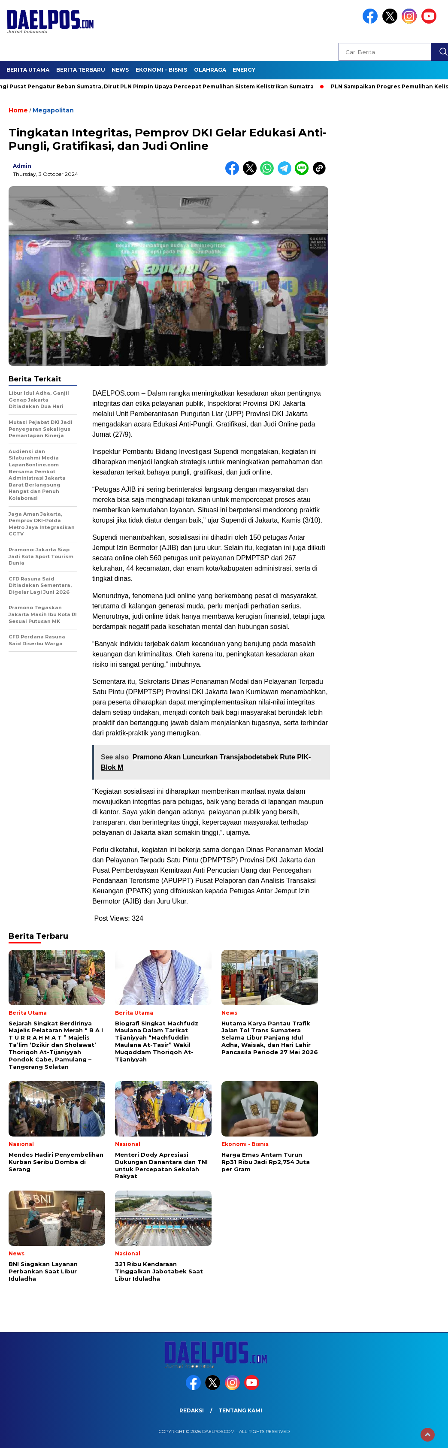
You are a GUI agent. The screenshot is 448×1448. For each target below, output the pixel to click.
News (120, 70)
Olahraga (210, 70)
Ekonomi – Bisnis (161, 70)
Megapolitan (53, 110)
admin (22, 166)
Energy (244, 70)
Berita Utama (27, 70)
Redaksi (191, 1410)
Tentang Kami (240, 1410)
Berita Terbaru (80, 70)
